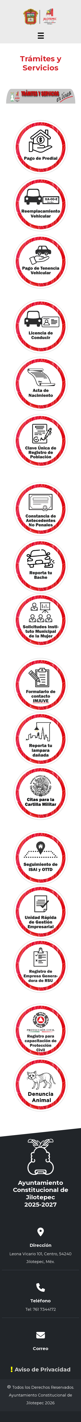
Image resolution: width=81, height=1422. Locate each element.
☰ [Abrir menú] (40, 36)
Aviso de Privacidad (41, 1369)
